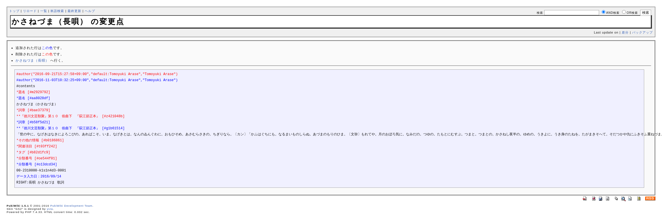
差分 (625, 32)
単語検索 (57, 11)
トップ (14, 11)
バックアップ (642, 32)
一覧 (43, 11)
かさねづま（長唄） (32, 60)
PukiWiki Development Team (71, 205)
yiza (50, 208)
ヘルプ (90, 11)
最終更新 (74, 11)
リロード (30, 11)
